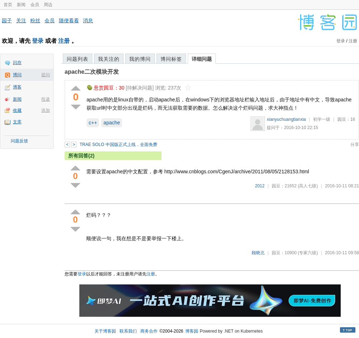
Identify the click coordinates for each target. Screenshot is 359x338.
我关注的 (109, 59)
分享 (354, 144)
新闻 (21, 4)
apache (111, 122)
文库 (17, 121)
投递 (45, 99)
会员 (35, 4)
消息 (88, 20)
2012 (260, 185)
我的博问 (140, 59)
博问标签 (171, 59)
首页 (8, 4)
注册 (64, 41)
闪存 (17, 62)
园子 (7, 20)
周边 (48, 4)
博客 (17, 87)
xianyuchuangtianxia (286, 119)
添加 (45, 110)
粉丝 (35, 20)
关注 (21, 20)
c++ (93, 122)
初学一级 (321, 119)
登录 (37, 41)
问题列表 (77, 59)
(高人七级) (308, 185)
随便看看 (69, 20)
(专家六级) (308, 252)
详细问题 (202, 59)
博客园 (191, 331)
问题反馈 (19, 140)
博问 (17, 74)
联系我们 (128, 331)
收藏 (17, 110)
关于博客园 (105, 331)
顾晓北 (258, 252)
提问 (45, 74)
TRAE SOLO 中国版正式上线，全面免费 (118, 144)
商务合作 (149, 331)
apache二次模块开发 (92, 72)
